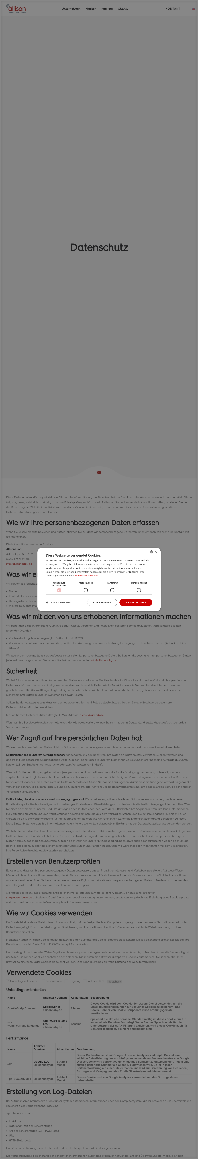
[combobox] (151, 551)
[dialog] (99, 579)
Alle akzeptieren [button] (135, 602)
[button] (58, 602)
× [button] (156, 552)
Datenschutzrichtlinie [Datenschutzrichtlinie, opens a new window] (86, 575)
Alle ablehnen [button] (102, 602)
